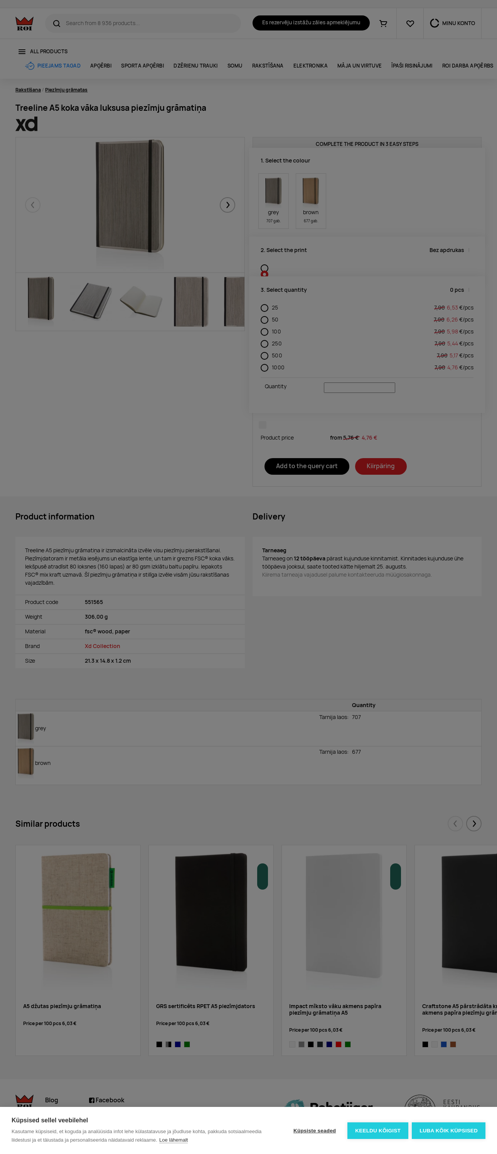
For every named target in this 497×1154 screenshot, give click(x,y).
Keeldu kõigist (378, 1131)
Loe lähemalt (173, 1140)
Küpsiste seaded (314, 1131)
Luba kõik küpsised (449, 1131)
